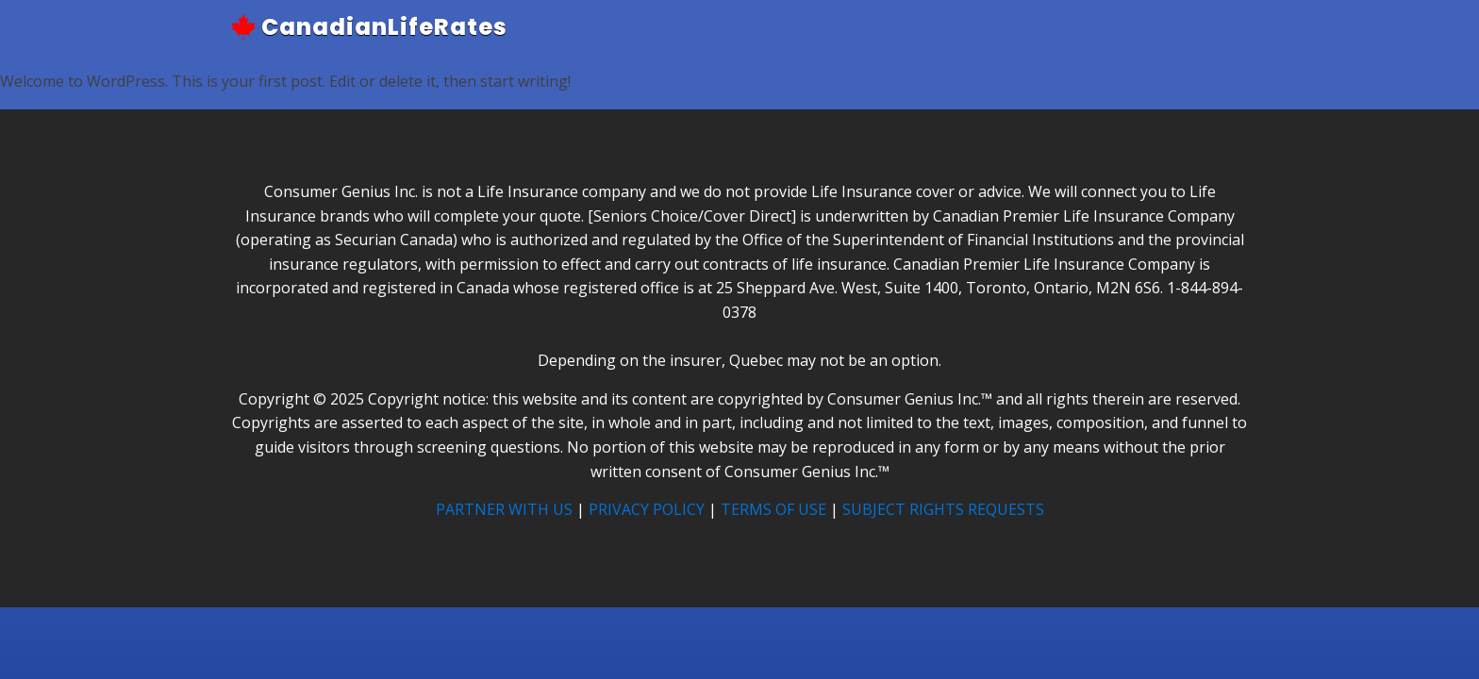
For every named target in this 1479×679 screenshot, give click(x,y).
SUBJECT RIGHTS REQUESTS (943, 509)
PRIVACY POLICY (647, 509)
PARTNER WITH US (504, 509)
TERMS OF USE (773, 509)
